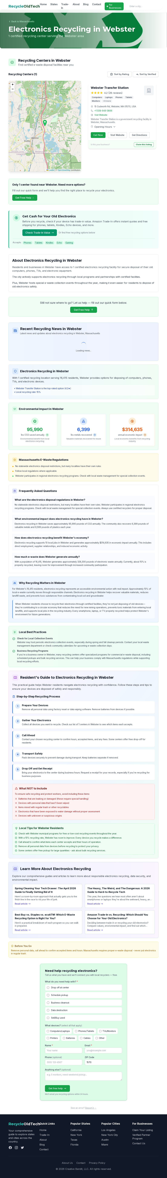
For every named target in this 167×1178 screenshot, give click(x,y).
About (76, 4)
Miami (104, 1144)
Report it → (90, 1108)
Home (43, 4)
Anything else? (58, 1069)
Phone (53, 1057)
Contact (96, 4)
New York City (109, 1134)
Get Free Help (83, 309)
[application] (44, 126)
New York (76, 1134)
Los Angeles (108, 1130)
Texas (73, 1139)
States (53, 4)
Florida (74, 1144)
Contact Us (138, 1143)
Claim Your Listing (142, 1130)
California (75, 1130)
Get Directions (139, 135)
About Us (67, 1162)
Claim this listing (144, 144)
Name (49, 1045)
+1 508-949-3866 (103, 110)
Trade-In (65, 6)
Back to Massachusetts (21, 21)
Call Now (98, 135)
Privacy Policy (97, 1162)
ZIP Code (89, 1057)
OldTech (24, 6)
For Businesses (113, 6)
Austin (105, 1139)
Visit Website (100, 115)
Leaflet (50, 170)
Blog (85, 4)
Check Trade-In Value (39, 232)
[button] (45, 123)
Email (88, 1045)
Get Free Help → (24, 197)
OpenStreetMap (63, 170)
